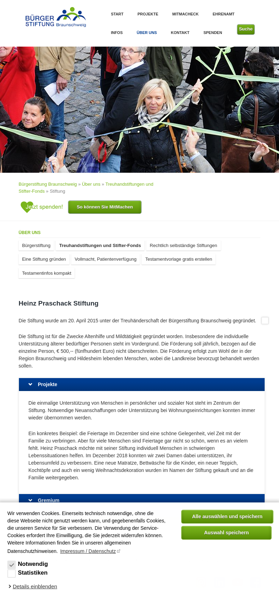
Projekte (147, 14)
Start (117, 14)
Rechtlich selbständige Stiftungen (183, 245)
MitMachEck (185, 14)
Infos (117, 32)
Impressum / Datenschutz (88, 551)
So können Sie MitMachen (105, 207)
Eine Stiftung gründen (44, 259)
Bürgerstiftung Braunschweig (48, 184)
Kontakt (180, 32)
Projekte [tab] (47, 384)
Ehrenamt (223, 14)
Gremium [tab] (48, 500)
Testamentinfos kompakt (46, 273)
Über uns (147, 32)
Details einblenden (35, 586)
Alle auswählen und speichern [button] (227, 516)
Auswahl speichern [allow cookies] (226, 532)
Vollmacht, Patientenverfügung (105, 259)
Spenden (212, 32)
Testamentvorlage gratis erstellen (178, 259)
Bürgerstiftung (36, 245)
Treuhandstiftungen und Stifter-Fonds (100, 245)
